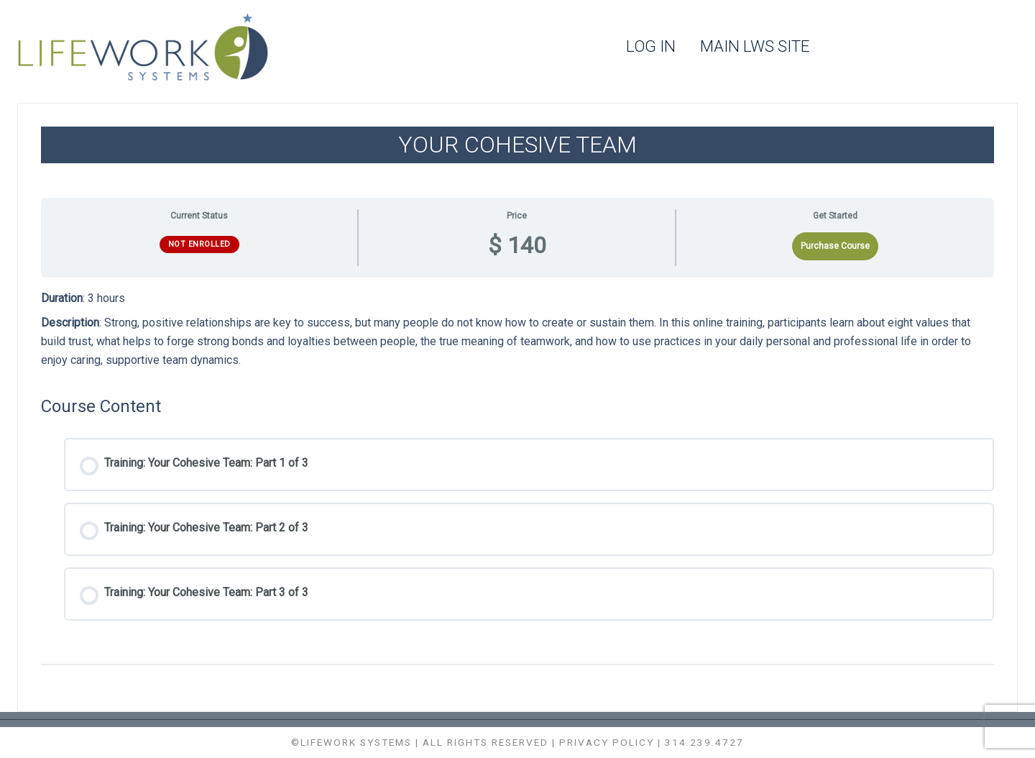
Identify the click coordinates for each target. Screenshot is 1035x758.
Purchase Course (835, 246)
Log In (651, 46)
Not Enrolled (199, 244)
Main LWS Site (754, 46)
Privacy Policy (606, 742)
